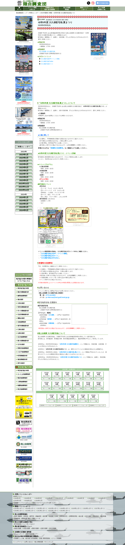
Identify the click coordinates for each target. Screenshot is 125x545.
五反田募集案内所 (23, 314)
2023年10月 (24, 184)
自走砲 (51, 516)
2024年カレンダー (51, 397)
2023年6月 (23, 171)
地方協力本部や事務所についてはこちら (24, 280)
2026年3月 (38, 498)
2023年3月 (23, 161)
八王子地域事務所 (23, 352)
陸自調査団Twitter (24, 423)
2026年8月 (91, 498)
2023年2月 (23, 158)
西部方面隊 (35, 528)
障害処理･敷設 (26, 518)
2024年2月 (23, 201)
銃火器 (81, 516)
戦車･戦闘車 (18, 516)
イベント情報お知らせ (32, 8)
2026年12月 (38, 500)
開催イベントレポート (84, 8)
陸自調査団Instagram (24, 430)
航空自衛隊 (24, 459)
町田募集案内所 (22, 355)
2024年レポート (19, 508)
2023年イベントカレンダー (47, 405)
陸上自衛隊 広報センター (24, 466)
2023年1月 (23, 155)
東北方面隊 (52, 528)
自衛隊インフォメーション (22, 503)
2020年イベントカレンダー (97, 405)
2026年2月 (28, 498)
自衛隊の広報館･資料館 (23, 532)
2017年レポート (100, 508)
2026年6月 (70, 498)
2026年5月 (60, 498)
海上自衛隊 (24, 452)
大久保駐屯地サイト (47, 64)
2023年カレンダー (46, 374)
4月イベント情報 (78, 378)
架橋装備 (17, 518)
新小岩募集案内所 (23, 340)
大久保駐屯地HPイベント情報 (50, 59)
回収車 (26, 516)
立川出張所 (21, 344)
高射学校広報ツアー (32, 534)
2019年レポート (77, 508)
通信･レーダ (36, 518)
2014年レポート (31, 510)
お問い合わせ (28, 542)
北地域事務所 (22, 322)
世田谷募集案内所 (23, 307)
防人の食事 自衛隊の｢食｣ (23, 522)
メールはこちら (104, 3)
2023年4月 (23, 164)
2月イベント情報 (57, 378)
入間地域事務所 (22, 381)
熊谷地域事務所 (22, 378)
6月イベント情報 (99, 378)
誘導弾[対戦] (73, 516)
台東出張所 (21, 333)
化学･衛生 (88, 516)
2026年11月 (28, 500)
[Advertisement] (72, 82)
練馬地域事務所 (22, 295)
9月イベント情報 (67, 388)
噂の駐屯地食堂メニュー (23, 526)
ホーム (19, 9)
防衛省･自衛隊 (24, 438)
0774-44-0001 (51, 295)
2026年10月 (17, 500)
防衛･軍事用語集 (44, 538)
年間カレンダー (24, 147)
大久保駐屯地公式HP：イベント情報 (54, 253)
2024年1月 (23, 197)
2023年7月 (23, 174)
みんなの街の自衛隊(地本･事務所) (27, 536)
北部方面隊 (44, 528)
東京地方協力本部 (24, 285)
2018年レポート (88, 508)
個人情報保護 (39, 542)
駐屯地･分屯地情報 (32, 538)
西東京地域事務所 (23, 348)
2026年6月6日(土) (23, 41)
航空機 (45, 516)
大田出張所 (21, 303)
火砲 (56, 516)
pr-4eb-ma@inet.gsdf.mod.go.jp (57, 297)
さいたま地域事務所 (24, 374)
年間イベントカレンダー (23, 494)
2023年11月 (24, 187)
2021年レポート (54, 508)
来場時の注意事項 (57, 148)
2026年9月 (102, 498)
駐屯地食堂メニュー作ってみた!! (24, 524)
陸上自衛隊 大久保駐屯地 (47, 51)
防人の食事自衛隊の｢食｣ (101, 8)
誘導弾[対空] (64, 516)
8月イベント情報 (57, 388)
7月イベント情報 (47, 388)
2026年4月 (49, 498)
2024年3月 (23, 204)
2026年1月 (17, 498)
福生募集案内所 (22, 359)
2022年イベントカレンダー (64, 405)
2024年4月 (23, 207)
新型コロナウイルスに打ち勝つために (44, 503)
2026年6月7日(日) (23, 72)
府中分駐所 (21, 363)
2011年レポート (65, 510)
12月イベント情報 (98, 388)
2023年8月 (23, 177)
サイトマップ (49, 542)
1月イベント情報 (47, 378)
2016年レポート (19, 510)
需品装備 (96, 516)
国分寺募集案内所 (23, 292)
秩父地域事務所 (22, 389)
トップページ (18, 542)
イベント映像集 (56, 538)
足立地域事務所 (22, 337)
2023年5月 (23, 167)
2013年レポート (42, 510)
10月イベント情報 (78, 388)
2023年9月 (23, 180)
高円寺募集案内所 (23, 325)
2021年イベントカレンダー (80, 405)
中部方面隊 (26, 528)
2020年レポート (65, 508)
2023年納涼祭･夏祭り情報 (60, 19)
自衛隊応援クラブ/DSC (24, 473)
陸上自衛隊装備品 (66, 8)
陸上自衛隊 (24, 445)
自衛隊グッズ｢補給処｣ (24, 481)
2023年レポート (31, 508)
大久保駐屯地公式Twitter (50, 258)
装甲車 (32, 516)
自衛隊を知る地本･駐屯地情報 (49, 8)
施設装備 (103, 516)
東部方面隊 (17, 528)
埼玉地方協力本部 (24, 367)
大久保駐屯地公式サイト (49, 256)
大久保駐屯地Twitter (47, 61)
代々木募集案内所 (23, 310)
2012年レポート (54, 510)
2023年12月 (24, 190)
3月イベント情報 (67, 378)
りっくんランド (19, 534)
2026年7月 (81, 498)
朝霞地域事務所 (22, 385)
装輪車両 (38, 516)
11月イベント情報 (88, 388)
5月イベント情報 (88, 378)
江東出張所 (21, 329)
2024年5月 (23, 210)
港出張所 (20, 299)
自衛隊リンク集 (19, 538)
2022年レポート (42, 508)
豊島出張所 (21, 318)
